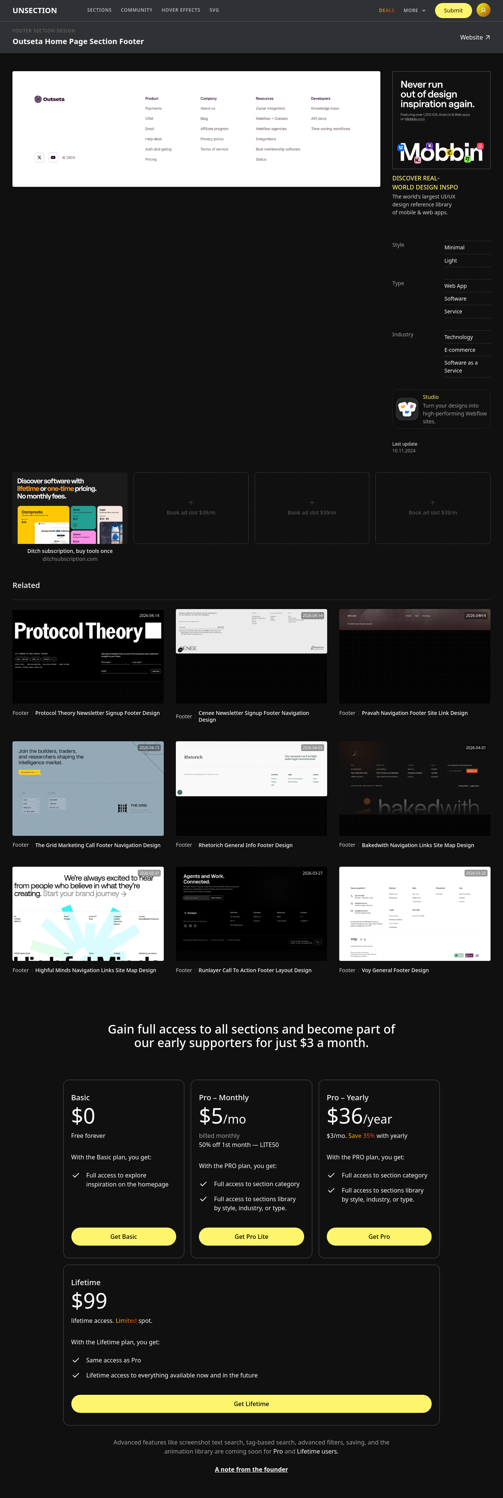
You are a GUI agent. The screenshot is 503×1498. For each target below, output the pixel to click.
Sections (99, 10)
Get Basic (123, 1236)
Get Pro (379, 1236)
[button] (415, 10)
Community (136, 10)
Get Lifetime (251, 1404)
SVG (214, 10)
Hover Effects (181, 10)
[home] (34, 10)
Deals (387, 10)
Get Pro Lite (251, 1236)
